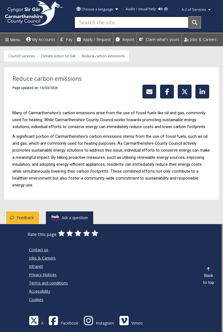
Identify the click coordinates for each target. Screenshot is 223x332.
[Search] (195, 22)
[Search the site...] (131, 22)
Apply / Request (94, 39)
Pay (66, 39)
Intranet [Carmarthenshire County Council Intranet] (36, 266)
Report (125, 39)
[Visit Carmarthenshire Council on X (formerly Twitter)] (36, 320)
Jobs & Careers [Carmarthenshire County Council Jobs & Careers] (42, 258)
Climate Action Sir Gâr (58, 56)
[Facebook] (63, 320)
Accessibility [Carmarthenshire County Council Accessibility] (39, 291)
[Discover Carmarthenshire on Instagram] (98, 320)
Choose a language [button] (97, 9)
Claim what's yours (159, 39)
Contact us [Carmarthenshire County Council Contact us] (38, 249)
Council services (21, 56)
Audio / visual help (147, 9)
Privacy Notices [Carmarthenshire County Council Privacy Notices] (43, 274)
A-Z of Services (196, 9)
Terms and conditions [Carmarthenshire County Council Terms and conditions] (48, 283)
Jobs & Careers (200, 39)
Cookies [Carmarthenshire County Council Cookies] (36, 299)
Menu (12, 39)
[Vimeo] (131, 320)
